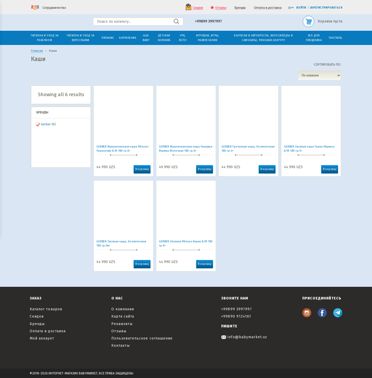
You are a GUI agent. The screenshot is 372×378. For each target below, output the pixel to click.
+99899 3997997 (208, 21)
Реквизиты (122, 324)
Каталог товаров (46, 309)
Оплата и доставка (268, 8)
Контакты (120, 345)
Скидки (198, 8)
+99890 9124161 (236, 316)
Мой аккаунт (42, 338)
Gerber (46, 124)
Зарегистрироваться (326, 7)
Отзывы (220, 8)
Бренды (240, 8)
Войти (297, 7)
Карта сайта (122, 316)
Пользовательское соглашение (142, 338)
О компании (122, 309)
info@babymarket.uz (244, 337)
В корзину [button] (142, 169)
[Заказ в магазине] (319, 75)
